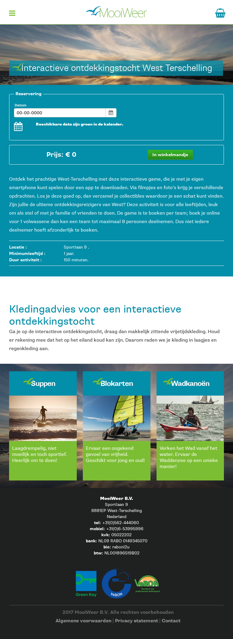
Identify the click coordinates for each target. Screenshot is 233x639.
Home (116, 11)
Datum (20, 105)
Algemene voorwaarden (83, 621)
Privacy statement (136, 621)
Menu (12, 15)
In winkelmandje (170, 155)
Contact (171, 621)
